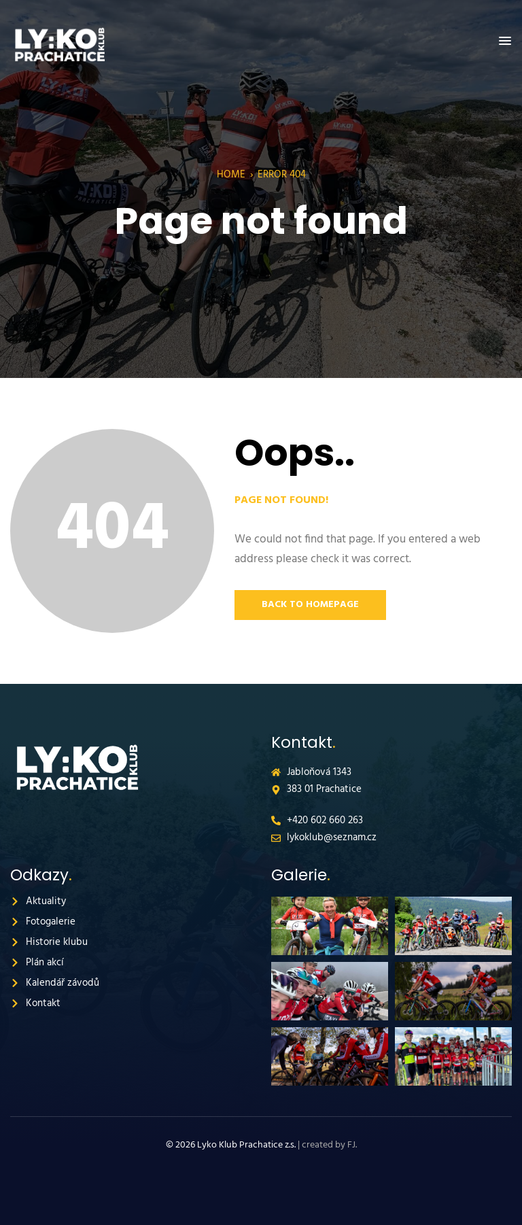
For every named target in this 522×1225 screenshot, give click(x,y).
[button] (505, 41)
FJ (351, 1145)
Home (231, 175)
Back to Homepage (310, 604)
